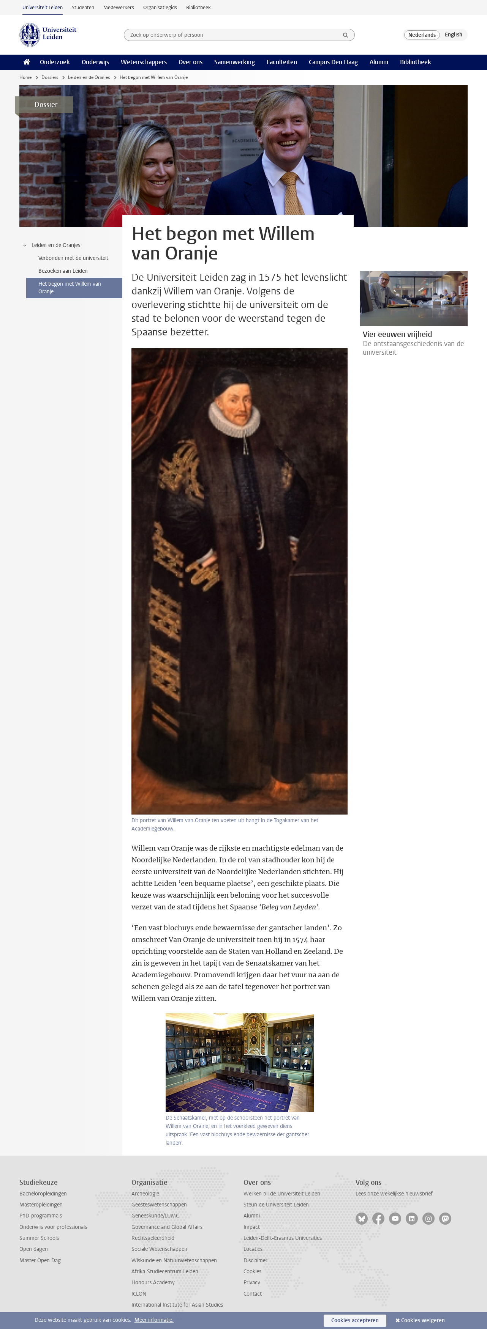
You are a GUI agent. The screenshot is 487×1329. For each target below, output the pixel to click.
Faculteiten (282, 62)
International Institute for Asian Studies (177, 1305)
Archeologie (145, 1193)
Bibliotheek (198, 7)
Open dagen (33, 1249)
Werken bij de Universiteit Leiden (282, 1193)
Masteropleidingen (41, 1204)
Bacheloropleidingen (43, 1193)
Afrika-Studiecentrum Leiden (164, 1271)
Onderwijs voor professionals (53, 1227)
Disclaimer (255, 1260)
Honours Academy (153, 1282)
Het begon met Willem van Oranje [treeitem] (69, 287)
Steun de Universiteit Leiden (276, 1204)
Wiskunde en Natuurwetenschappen (174, 1260)
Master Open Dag (40, 1260)
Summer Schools (39, 1238)
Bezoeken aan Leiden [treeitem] (63, 271)
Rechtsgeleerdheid (152, 1238)
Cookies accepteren (355, 1320)
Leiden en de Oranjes (89, 77)
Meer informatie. (154, 1320)
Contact (253, 1294)
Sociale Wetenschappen (159, 1249)
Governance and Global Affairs (166, 1227)
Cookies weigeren (423, 1320)
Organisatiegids (160, 7)
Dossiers (49, 77)
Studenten (83, 7)
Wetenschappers (144, 62)
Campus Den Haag (333, 62)
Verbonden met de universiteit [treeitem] (73, 258)
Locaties (253, 1249)
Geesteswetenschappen (159, 1204)
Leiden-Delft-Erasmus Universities (283, 1238)
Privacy (252, 1282)
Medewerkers (118, 7)
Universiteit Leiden (42, 7)
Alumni (379, 62)
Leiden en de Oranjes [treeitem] (51, 245)
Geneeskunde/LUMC (155, 1215)
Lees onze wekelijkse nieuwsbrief (394, 1193)
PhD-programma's (40, 1215)
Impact (252, 1227)
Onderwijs (95, 62)
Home (25, 77)
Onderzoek (55, 62)
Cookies (252, 1271)
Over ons (190, 62)
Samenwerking (234, 62)
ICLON (138, 1294)
